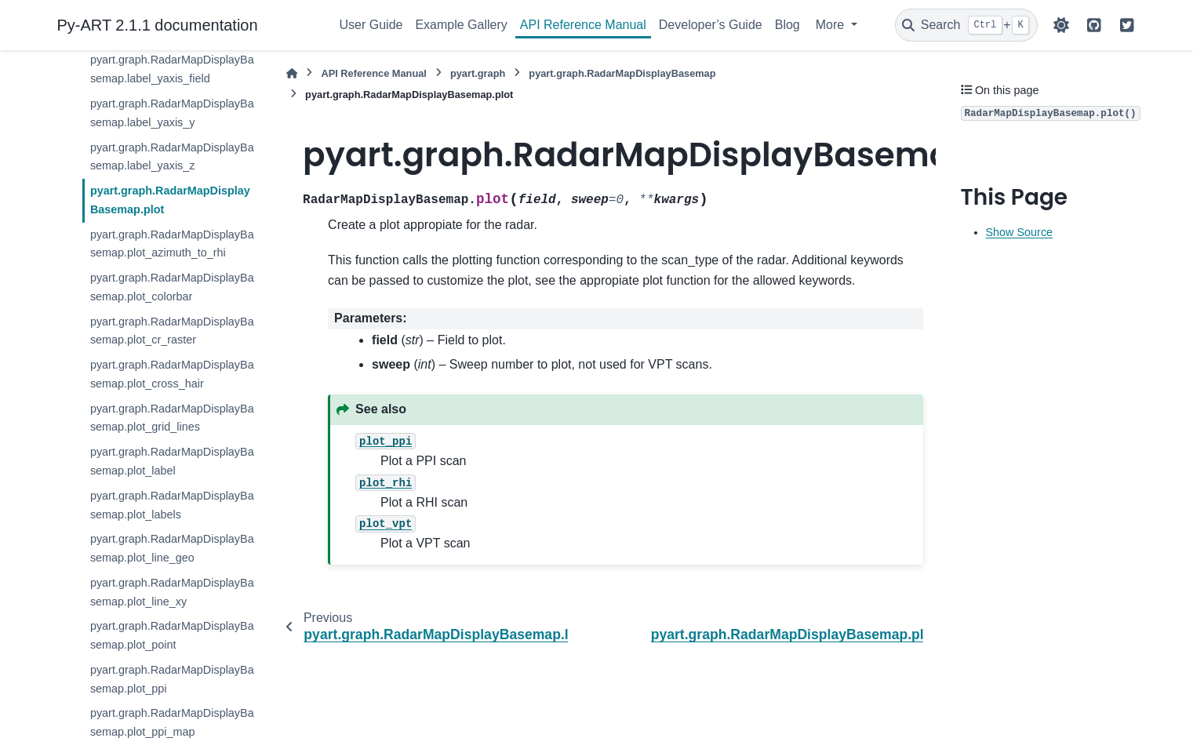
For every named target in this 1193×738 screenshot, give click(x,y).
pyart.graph (477, 73)
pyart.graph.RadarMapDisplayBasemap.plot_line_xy (172, 592)
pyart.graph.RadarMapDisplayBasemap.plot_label (172, 461)
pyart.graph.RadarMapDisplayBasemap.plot (170, 200)
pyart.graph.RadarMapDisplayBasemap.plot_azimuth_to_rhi (172, 244)
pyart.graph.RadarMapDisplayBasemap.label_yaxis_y (172, 113)
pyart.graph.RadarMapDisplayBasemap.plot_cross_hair (172, 374)
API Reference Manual (583, 24)
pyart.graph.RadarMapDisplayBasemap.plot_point (172, 635)
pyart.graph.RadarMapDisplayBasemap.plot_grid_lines (172, 418)
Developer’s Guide (710, 24)
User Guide (371, 24)
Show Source (1019, 232)
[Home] (291, 73)
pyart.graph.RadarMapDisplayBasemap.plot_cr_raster (172, 331)
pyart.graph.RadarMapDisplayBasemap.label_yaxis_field (172, 69)
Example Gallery (461, 24)
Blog (787, 24)
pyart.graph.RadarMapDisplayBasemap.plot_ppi (172, 679)
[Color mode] (1061, 25)
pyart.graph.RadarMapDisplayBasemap (622, 73)
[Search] (966, 25)
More (832, 24)
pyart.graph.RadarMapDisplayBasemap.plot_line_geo (172, 548)
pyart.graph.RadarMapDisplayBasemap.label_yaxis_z (172, 157)
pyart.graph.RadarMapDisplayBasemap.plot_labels (172, 505)
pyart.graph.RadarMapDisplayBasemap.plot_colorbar (172, 287)
